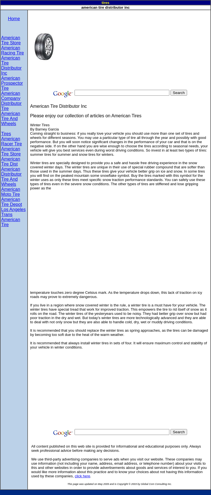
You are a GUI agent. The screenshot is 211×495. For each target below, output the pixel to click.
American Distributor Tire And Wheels (11, 177)
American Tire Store (11, 40)
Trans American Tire (10, 219)
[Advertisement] (134, 49)
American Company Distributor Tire (11, 101)
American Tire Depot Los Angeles (13, 204)
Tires (6, 133)
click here (82, 476)
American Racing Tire (12, 50)
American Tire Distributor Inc (11, 65)
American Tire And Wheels (10, 118)
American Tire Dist (10, 161)
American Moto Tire (10, 192)
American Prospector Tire (12, 83)
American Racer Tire (11, 141)
